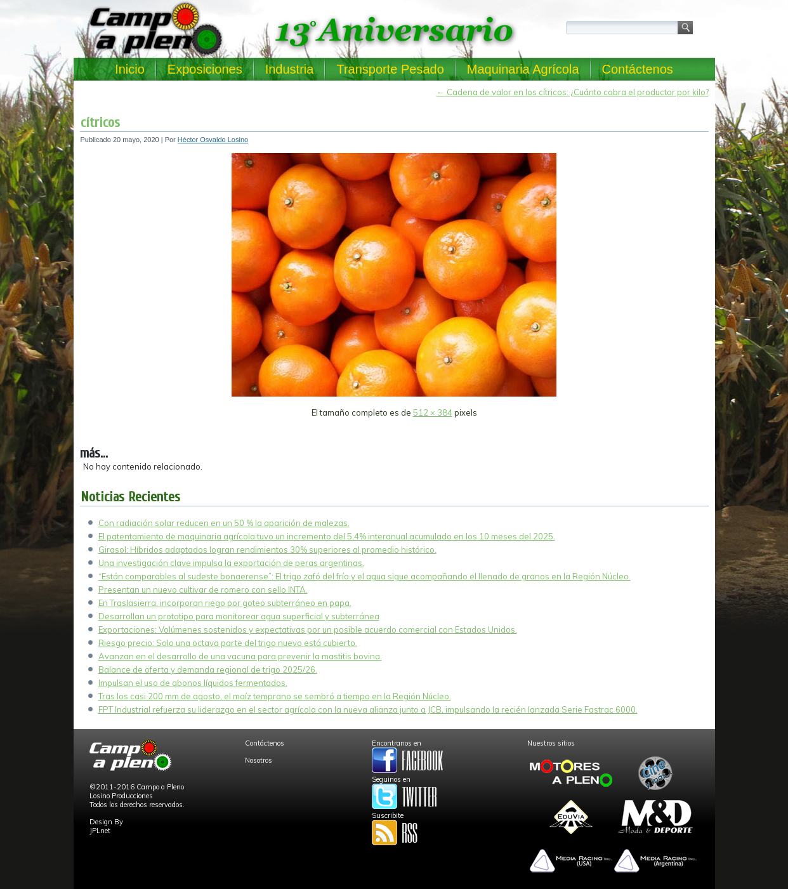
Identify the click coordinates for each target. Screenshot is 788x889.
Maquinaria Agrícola (523, 69)
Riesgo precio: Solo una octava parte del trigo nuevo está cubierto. (227, 643)
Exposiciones (204, 69)
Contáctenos (637, 69)
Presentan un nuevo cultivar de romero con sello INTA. (203, 589)
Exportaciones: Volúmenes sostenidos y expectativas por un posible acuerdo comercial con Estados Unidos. (307, 629)
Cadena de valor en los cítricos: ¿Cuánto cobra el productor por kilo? (573, 92)
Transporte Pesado (389, 69)
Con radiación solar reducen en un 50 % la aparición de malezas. (224, 523)
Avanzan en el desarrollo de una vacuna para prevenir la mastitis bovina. (240, 656)
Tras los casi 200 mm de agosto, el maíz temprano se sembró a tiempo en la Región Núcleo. (274, 696)
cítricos (100, 122)
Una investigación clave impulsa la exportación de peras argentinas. (231, 563)
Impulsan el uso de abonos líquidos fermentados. (192, 683)
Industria (289, 69)
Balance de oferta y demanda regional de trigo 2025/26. (207, 669)
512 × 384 (432, 412)
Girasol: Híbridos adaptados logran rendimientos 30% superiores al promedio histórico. (267, 549)
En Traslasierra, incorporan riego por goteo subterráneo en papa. (224, 603)
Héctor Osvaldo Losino (213, 139)
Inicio (130, 69)
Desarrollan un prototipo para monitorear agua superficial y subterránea (238, 616)
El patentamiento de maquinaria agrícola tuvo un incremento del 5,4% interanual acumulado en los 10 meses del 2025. (326, 536)
